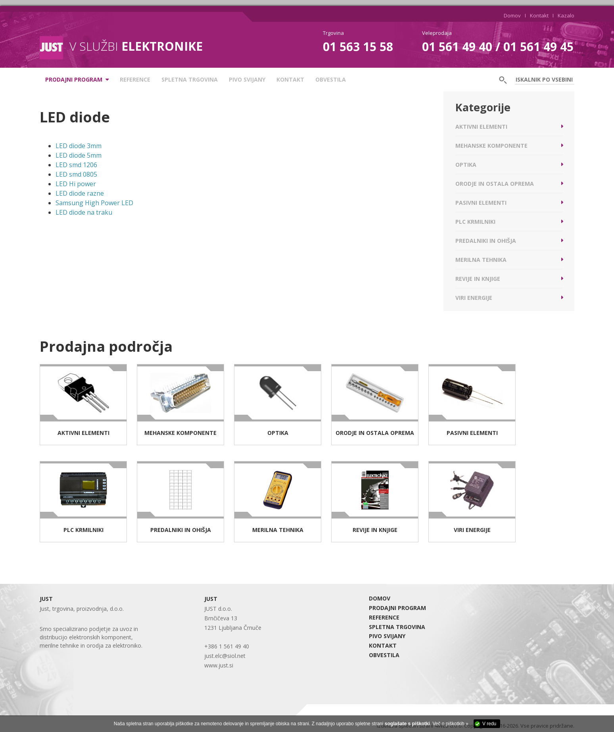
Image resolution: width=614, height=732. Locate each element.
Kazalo (566, 15)
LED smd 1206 (76, 164)
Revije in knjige (477, 278)
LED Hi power (76, 183)
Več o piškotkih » (450, 723)
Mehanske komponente (491, 145)
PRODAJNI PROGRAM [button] (73, 79)
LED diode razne (80, 193)
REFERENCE (135, 79)
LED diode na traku (84, 212)
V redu (489, 723)
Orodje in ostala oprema (494, 183)
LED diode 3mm (79, 145)
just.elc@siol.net (225, 656)
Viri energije (473, 297)
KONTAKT (290, 79)
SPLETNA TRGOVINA (189, 79)
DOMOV (379, 598)
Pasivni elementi (481, 202)
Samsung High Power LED (94, 202)
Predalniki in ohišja (485, 240)
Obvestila (330, 79)
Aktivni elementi (481, 126)
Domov (512, 15)
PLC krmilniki (475, 221)
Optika (465, 164)
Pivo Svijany (247, 79)
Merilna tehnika (481, 259)
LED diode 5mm (79, 155)
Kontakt (539, 15)
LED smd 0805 (76, 174)
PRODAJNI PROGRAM (397, 608)
